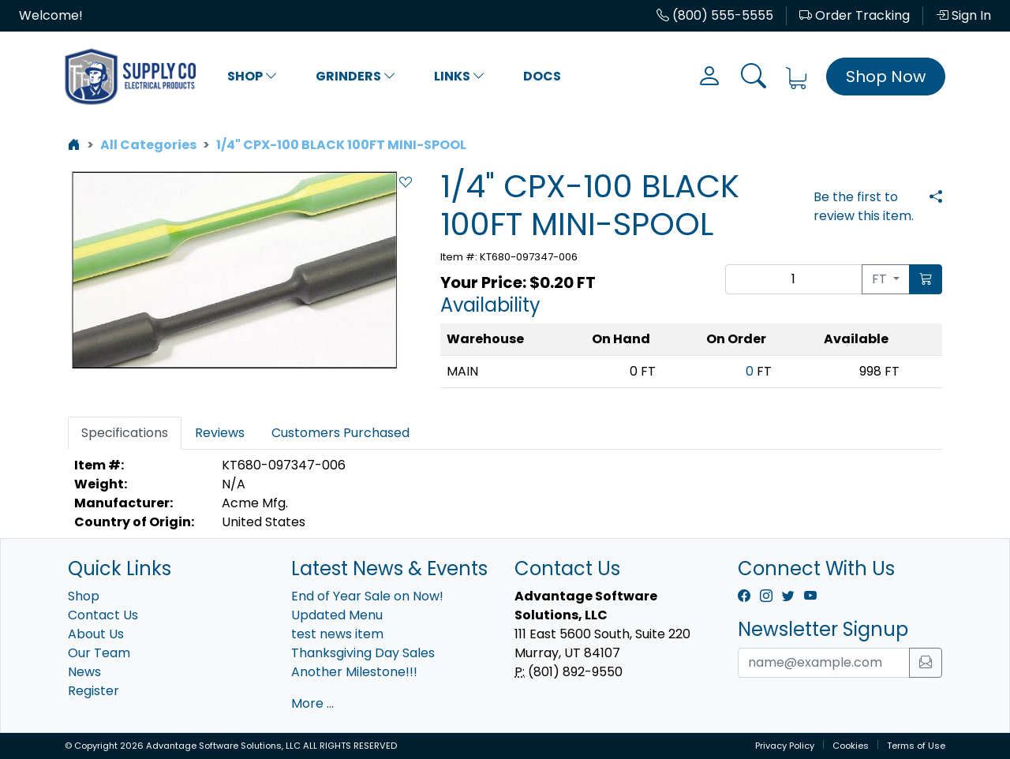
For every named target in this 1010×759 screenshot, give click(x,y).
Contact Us (103, 615)
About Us (96, 634)
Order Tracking (854, 15)
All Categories (148, 145)
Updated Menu (337, 615)
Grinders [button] (356, 76)
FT (881, 279)
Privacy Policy (784, 745)
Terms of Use (916, 745)
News (84, 672)
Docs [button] (542, 76)
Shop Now (886, 76)
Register (93, 691)
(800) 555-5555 (714, 15)
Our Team (99, 653)
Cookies (850, 745)
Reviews (220, 433)
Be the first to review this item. (864, 206)
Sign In (963, 15)
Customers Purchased (340, 433)
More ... (312, 703)
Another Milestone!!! (354, 672)
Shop (252, 76)
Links (459, 76)
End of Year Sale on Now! (367, 596)
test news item (337, 634)
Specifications (124, 433)
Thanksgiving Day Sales (363, 653)
